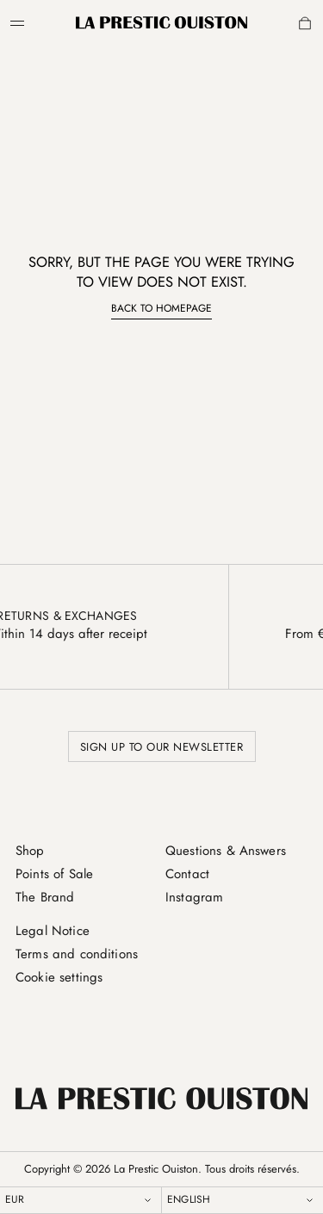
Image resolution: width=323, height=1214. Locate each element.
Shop (30, 850)
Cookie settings (59, 977)
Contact (187, 873)
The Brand (45, 897)
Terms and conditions (77, 954)
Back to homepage (161, 308)
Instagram (194, 897)
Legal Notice (53, 930)
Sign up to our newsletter (162, 747)
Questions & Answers (225, 850)
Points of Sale (54, 873)
